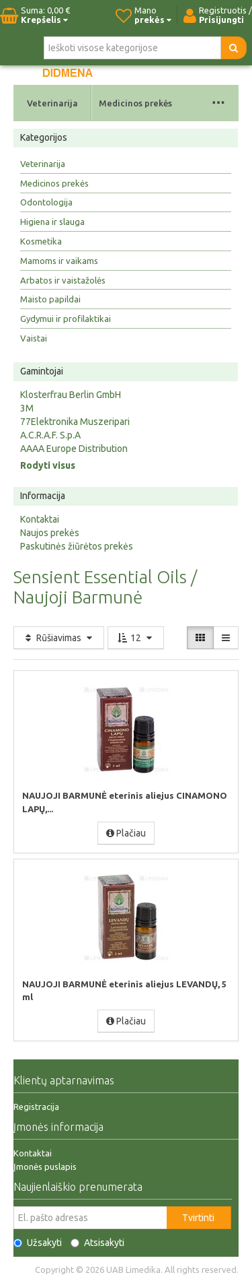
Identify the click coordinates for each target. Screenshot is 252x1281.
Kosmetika (41, 241)
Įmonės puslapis (45, 1166)
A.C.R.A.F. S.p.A (50, 435)
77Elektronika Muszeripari (75, 421)
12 (135, 637)
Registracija (36, 1106)
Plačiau (126, 833)
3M (27, 408)
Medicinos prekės (135, 103)
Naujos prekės (49, 532)
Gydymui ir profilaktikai (65, 318)
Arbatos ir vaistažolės (63, 280)
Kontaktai (39, 519)
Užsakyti (37, 1242)
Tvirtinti (198, 1217)
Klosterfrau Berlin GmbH (70, 394)
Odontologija (46, 202)
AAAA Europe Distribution (74, 448)
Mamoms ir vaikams (59, 260)
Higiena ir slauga (52, 221)
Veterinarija (52, 103)
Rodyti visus (47, 465)
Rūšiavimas (58, 637)
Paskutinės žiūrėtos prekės (76, 546)
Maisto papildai (50, 299)
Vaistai (33, 338)
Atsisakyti (97, 1242)
